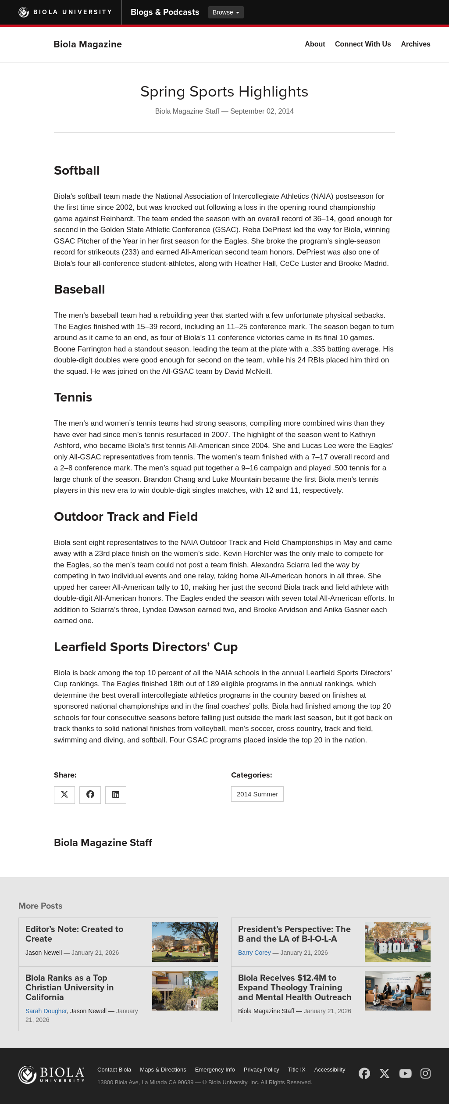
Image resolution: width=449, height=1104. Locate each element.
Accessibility (330, 1069)
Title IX (297, 1069)
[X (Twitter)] (384, 1073)
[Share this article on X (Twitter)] (64, 795)
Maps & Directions (163, 1069)
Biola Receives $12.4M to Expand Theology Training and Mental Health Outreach (295, 988)
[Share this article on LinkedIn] (116, 795)
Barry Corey (254, 952)
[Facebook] (364, 1073)
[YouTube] (405, 1073)
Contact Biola (114, 1069)
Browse (226, 12)
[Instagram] (425, 1073)
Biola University (73, 12)
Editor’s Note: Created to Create (74, 934)
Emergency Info (215, 1069)
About (315, 44)
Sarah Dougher (46, 1010)
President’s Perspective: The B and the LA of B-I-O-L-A (294, 934)
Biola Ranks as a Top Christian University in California (69, 988)
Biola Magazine (87, 44)
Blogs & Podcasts (165, 12)
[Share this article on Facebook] (90, 795)
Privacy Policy (261, 1069)
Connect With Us (363, 44)
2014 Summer (257, 794)
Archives (416, 44)
